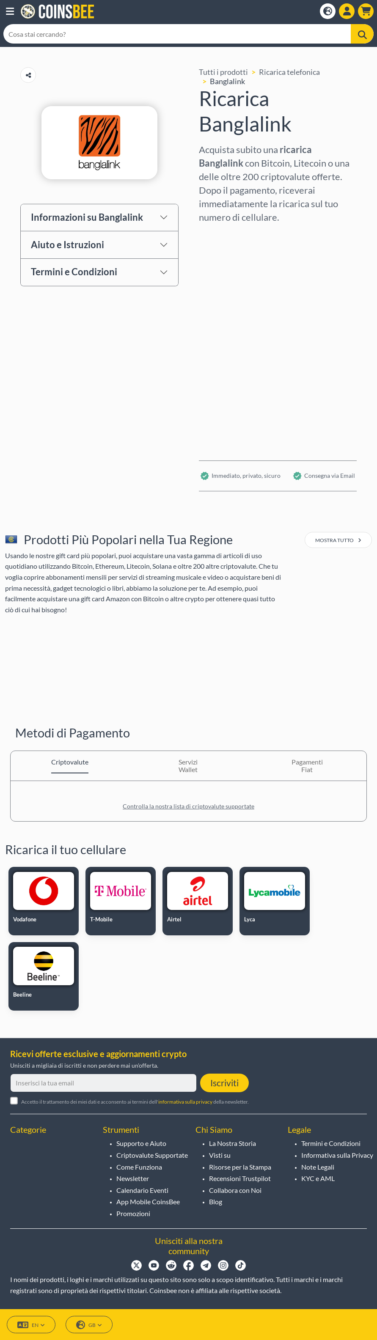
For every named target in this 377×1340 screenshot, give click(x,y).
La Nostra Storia (232, 1143)
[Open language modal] (328, 11)
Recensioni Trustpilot (240, 1178)
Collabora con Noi (235, 1190)
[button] (10, 11)
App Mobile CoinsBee (148, 1202)
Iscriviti (224, 1082)
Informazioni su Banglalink (87, 217)
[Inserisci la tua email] (103, 1083)
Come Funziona (139, 1167)
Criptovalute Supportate (152, 1155)
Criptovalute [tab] (69, 762)
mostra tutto (338, 540)
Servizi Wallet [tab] (188, 765)
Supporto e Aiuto (141, 1143)
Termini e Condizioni (74, 271)
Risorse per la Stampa (240, 1167)
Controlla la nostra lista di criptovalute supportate (188, 806)
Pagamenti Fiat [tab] (307, 765)
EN (31, 1325)
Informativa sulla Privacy (337, 1155)
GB (89, 1325)
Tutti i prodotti (223, 72)
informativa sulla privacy (185, 1102)
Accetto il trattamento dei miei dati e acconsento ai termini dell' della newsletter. (135, 1102)
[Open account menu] (347, 11)
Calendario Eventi (142, 1190)
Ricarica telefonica (289, 72)
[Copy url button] (28, 75)
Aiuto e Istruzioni (67, 244)
